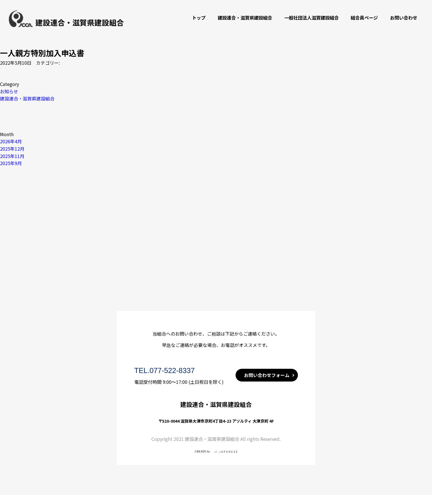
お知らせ (9, 91)
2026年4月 (11, 141)
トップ (199, 17)
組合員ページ (364, 17)
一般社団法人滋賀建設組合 (311, 17)
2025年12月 (12, 148)
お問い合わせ (403, 17)
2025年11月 (12, 156)
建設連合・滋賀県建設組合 (245, 17)
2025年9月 (11, 163)
